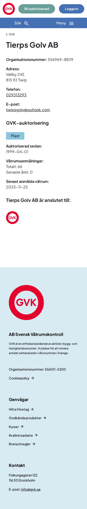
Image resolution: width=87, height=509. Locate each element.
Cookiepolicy (19, 378)
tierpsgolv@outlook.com (28, 109)
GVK (12, 34)
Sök (21, 23)
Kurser (14, 427)
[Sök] (22, 23)
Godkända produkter (25, 418)
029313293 (16, 94)
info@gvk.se (31, 489)
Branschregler (20, 444)
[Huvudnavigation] (65, 23)
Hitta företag (19, 409)
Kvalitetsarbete (21, 435)
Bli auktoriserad (36, 9)
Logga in (71, 9)
